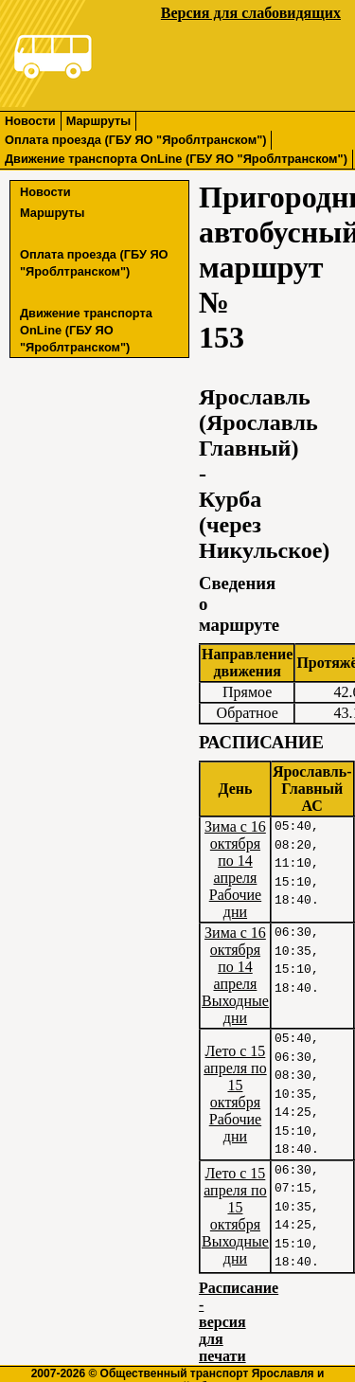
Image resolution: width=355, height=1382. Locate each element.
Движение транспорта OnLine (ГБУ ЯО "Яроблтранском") (176, 159)
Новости (30, 121)
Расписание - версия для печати (238, 1322)
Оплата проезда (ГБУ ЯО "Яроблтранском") (135, 140)
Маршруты (99, 121)
